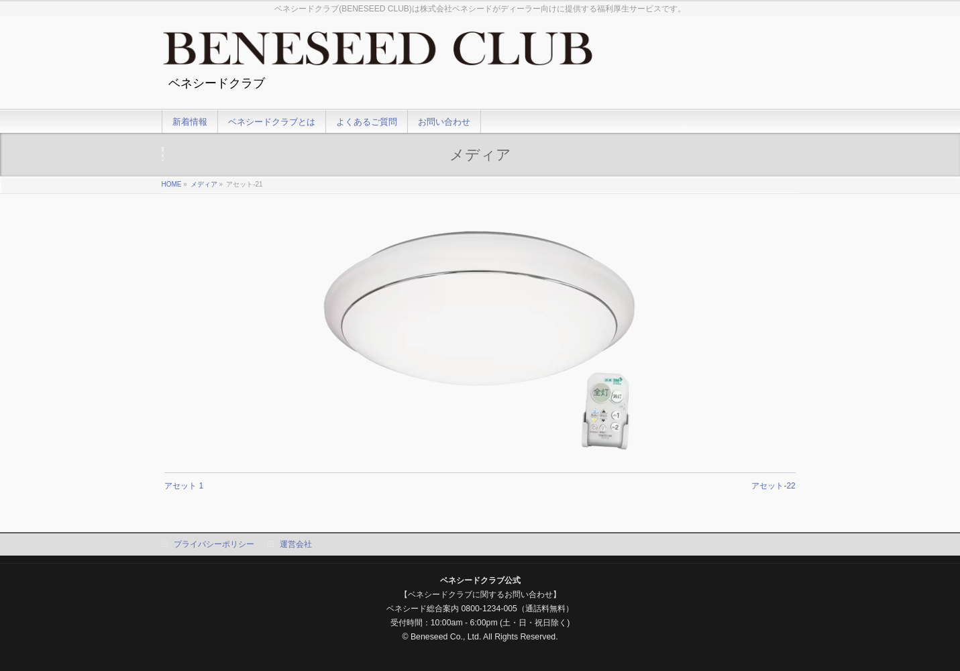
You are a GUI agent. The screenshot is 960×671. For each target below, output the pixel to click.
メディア (204, 184)
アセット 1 (183, 486)
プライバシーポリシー (214, 544)
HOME (172, 184)
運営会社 (296, 544)
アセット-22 (773, 486)
